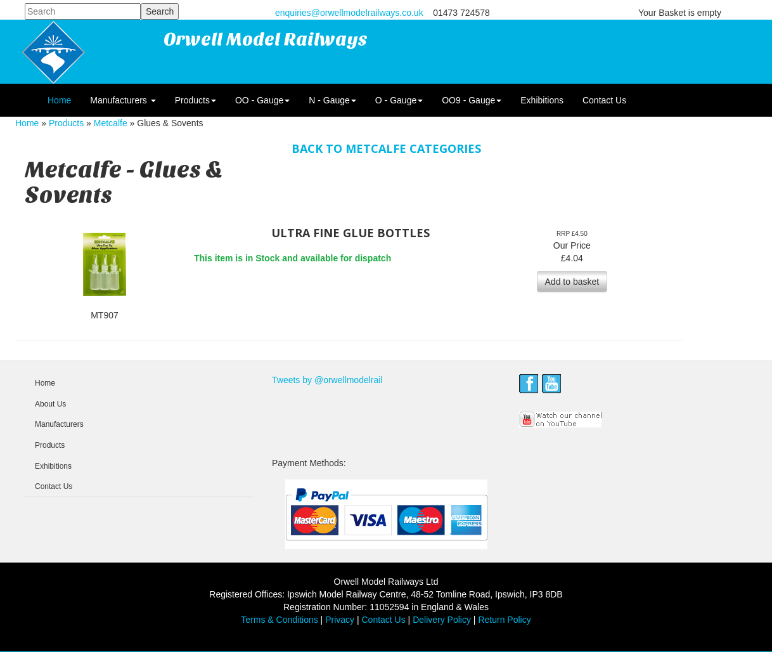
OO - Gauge (262, 100)
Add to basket (572, 282)
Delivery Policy (442, 620)
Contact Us (604, 100)
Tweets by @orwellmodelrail (327, 380)
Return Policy (504, 620)
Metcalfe (110, 123)
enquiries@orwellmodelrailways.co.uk (349, 13)
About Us (50, 404)
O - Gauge (399, 100)
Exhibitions (541, 100)
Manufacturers (122, 100)
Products (195, 100)
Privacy (339, 620)
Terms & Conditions (279, 620)
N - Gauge (332, 100)
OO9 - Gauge (471, 100)
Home (59, 100)
